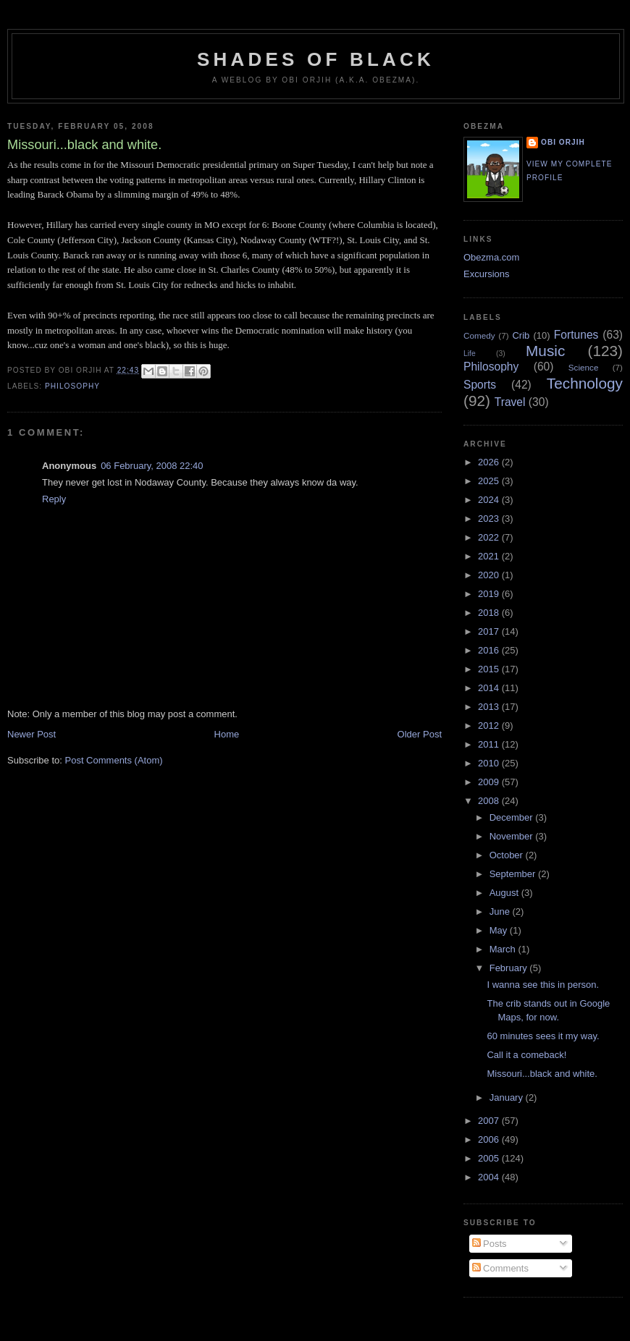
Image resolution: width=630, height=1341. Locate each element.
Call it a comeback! (526, 1054)
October (508, 855)
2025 (490, 480)
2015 (490, 669)
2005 (490, 1158)
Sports (479, 384)
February (510, 968)
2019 (490, 593)
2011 (490, 744)
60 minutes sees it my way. (543, 1036)
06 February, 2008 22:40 (152, 465)
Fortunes (576, 335)
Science (583, 367)
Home (227, 734)
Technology (585, 383)
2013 (490, 706)
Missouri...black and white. (542, 1073)
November (513, 836)
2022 (490, 537)
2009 (490, 782)
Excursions (486, 273)
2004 (490, 1177)
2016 (490, 650)
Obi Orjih (563, 142)
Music (545, 350)
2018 (490, 612)
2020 (490, 575)
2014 (490, 687)
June (501, 911)
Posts (489, 1243)
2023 (490, 518)
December (513, 817)
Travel (510, 402)
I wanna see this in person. (543, 984)
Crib (520, 335)
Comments (500, 1268)
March (504, 949)
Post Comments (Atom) (114, 760)
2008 (490, 800)
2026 (490, 462)
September (514, 873)
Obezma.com (491, 257)
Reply (54, 499)
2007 (490, 1120)
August (505, 892)
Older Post (420, 734)
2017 (490, 631)
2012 (490, 725)
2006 (490, 1139)
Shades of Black (315, 59)
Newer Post (31, 734)
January (508, 1097)
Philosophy (72, 386)
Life (469, 354)
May (500, 930)
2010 (490, 763)
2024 (490, 499)
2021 (490, 556)
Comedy (479, 335)
